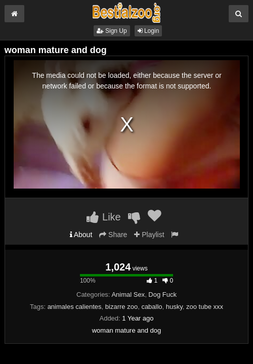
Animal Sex (128, 294)
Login (148, 30)
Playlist (149, 235)
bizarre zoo (121, 306)
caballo (151, 306)
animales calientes (75, 306)
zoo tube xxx (204, 306)
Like (103, 216)
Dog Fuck (162, 294)
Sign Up (112, 30)
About (81, 235)
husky (174, 306)
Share (113, 235)
